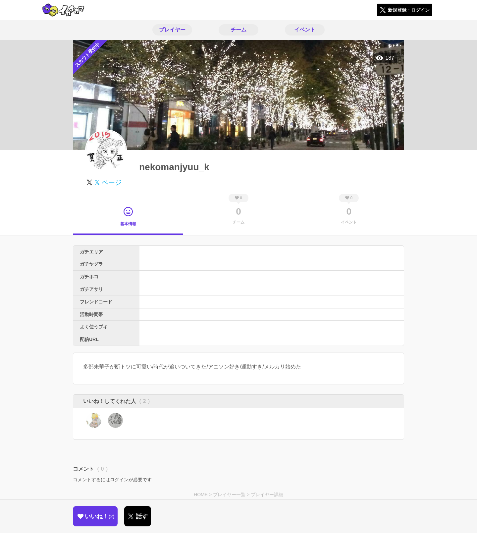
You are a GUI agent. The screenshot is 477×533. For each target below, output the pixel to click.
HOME (201, 494)
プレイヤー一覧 (229, 494)
